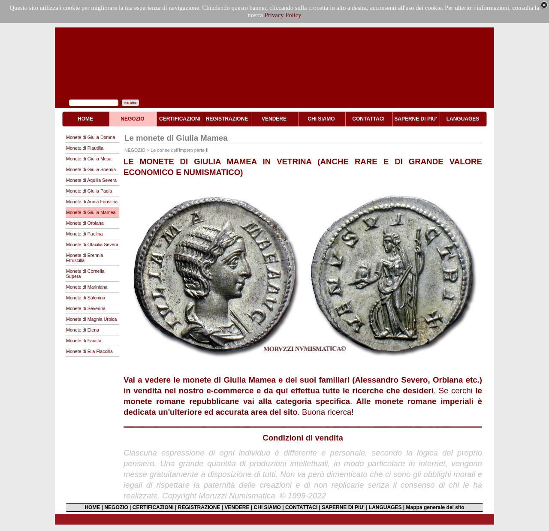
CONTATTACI (301, 507)
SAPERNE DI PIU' (343, 507)
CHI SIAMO (267, 507)
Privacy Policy (283, 15)
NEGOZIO (116, 507)
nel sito (130, 103)
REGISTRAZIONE (199, 507)
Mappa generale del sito (435, 507)
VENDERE (237, 507)
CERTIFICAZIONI (153, 507)
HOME (92, 507)
